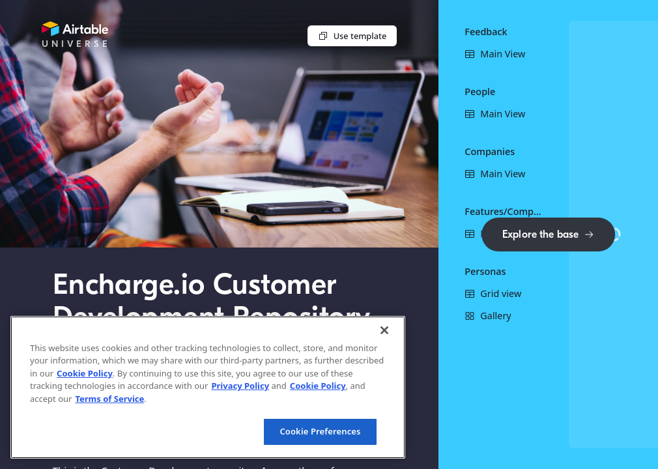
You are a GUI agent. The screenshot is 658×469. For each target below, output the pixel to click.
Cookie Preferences (319, 431)
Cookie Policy (85, 373)
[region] (207, 387)
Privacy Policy (240, 385)
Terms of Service (109, 399)
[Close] (384, 330)
